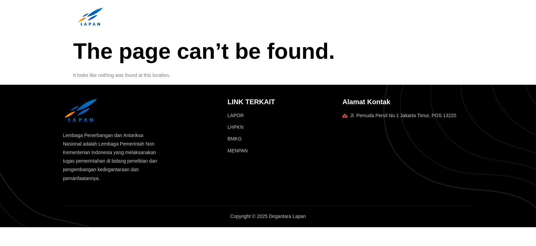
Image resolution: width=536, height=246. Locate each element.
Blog (445, 15)
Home (417, 15)
